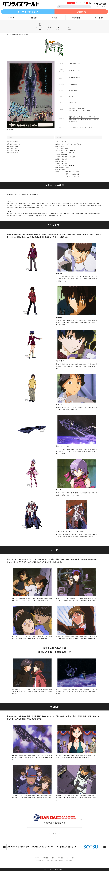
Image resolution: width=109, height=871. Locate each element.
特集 (53, 858)
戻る (54, 833)
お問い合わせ (69, 860)
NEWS (37, 858)
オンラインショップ (27, 11)
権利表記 (61, 860)
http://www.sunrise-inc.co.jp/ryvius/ (81, 127)
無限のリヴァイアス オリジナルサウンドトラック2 (84, 118)
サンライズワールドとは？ (43, 860)
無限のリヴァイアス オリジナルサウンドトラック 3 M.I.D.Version (84, 120)
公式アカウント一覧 (80, 2)
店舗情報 (81, 11)
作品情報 (60, 858)
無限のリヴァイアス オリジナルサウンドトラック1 (84, 116)
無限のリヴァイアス (23, 34)
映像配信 (45, 858)
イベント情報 (71, 858)
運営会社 (54, 860)
